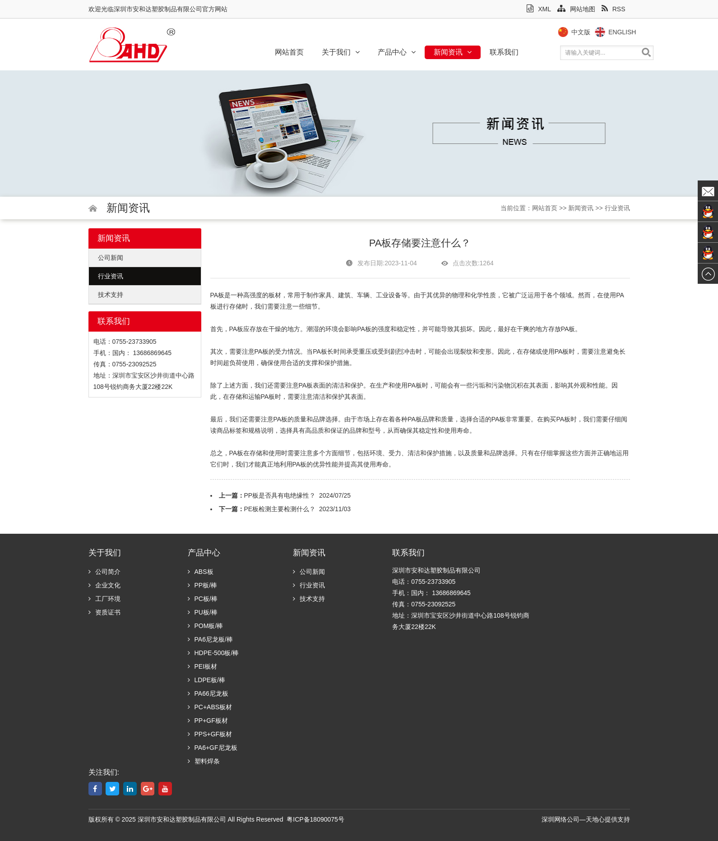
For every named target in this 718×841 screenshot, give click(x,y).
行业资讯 (617, 208)
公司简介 (104, 571)
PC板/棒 (203, 598)
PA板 (236, 329)
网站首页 (289, 52)
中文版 (599, 32)
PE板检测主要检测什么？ (280, 509)
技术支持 (110, 294)
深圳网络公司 (560, 819)
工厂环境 (104, 598)
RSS (613, 9)
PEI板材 (203, 666)
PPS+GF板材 (210, 734)
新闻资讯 (453, 52)
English (640, 32)
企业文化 (104, 585)
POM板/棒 (205, 625)
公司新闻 (110, 257)
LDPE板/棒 (206, 680)
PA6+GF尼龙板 (212, 747)
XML (539, 9)
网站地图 (576, 9)
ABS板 (200, 571)
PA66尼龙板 (208, 693)
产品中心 (397, 52)
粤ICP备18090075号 (315, 819)
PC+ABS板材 (210, 707)
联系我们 (504, 52)
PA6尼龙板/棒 (210, 639)
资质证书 (104, 612)
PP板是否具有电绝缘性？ (280, 495)
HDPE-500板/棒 (213, 652)
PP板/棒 (203, 585)
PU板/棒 (203, 612)
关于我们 (341, 52)
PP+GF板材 (208, 720)
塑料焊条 (204, 761)
